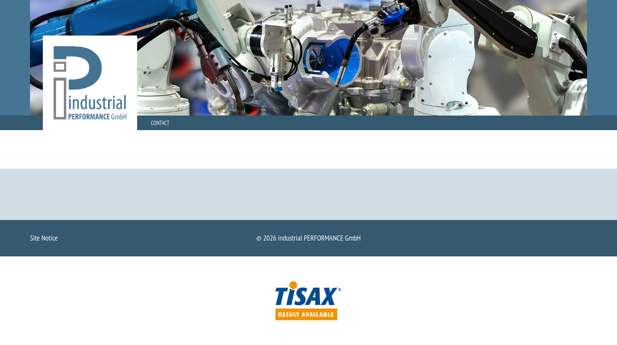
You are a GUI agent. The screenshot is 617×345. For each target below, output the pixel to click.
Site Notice (44, 238)
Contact (160, 123)
